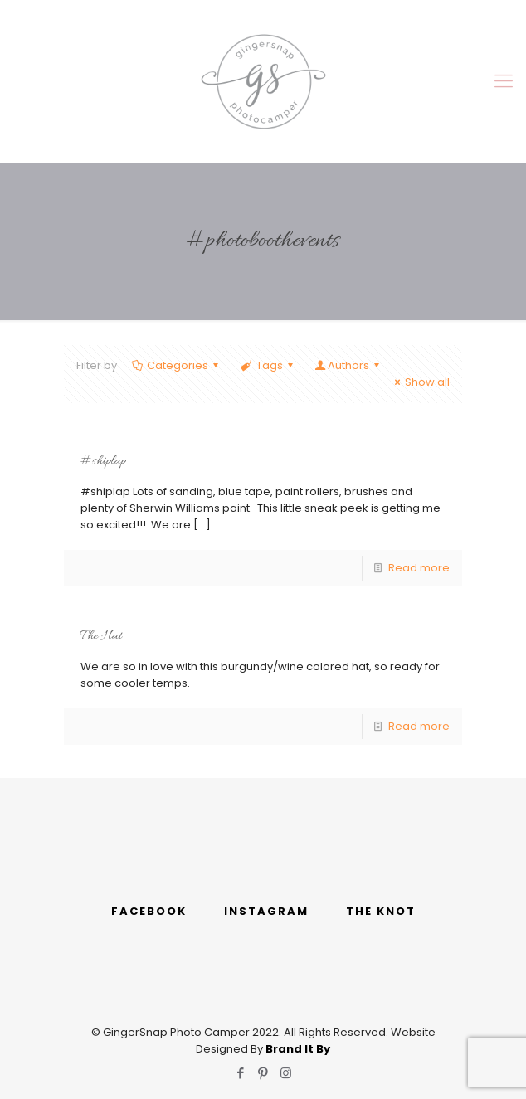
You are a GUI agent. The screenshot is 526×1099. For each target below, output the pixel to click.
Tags (267, 365)
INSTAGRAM (266, 911)
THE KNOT (381, 911)
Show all (420, 382)
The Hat (101, 636)
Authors (348, 365)
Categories (176, 365)
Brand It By (297, 1049)
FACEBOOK (149, 911)
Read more (419, 568)
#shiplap (103, 461)
